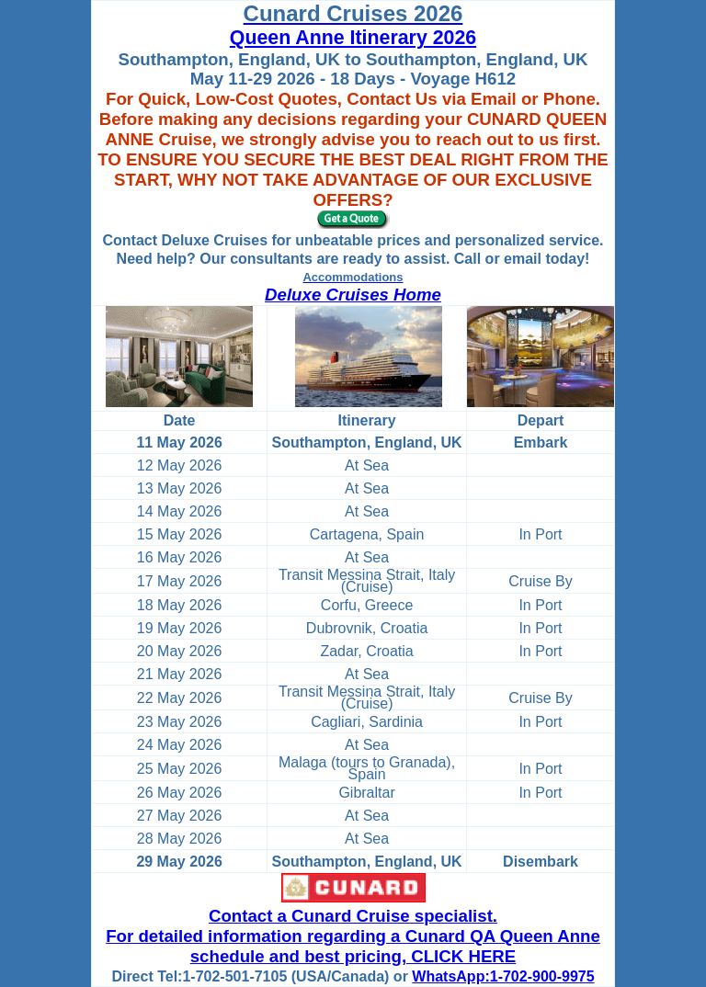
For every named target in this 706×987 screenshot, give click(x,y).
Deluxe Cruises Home (353, 294)
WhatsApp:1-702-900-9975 (503, 976)
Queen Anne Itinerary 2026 (353, 38)
